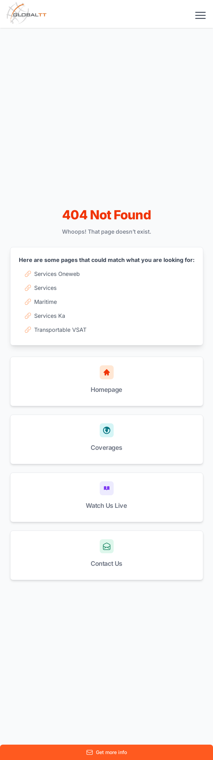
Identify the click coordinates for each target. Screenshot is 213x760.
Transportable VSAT (55, 329)
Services (40, 287)
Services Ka (44, 315)
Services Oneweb (52, 273)
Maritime (40, 301)
